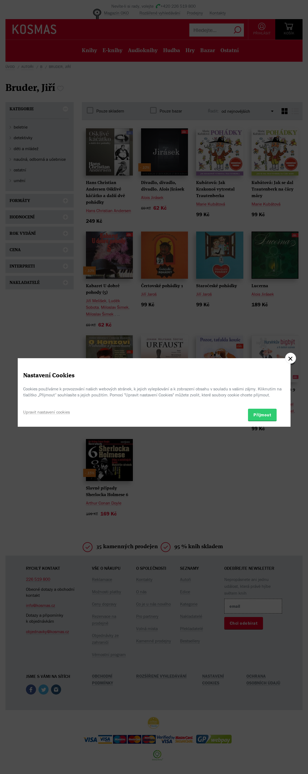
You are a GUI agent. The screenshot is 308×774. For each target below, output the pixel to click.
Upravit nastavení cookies (46, 412)
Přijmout (262, 414)
